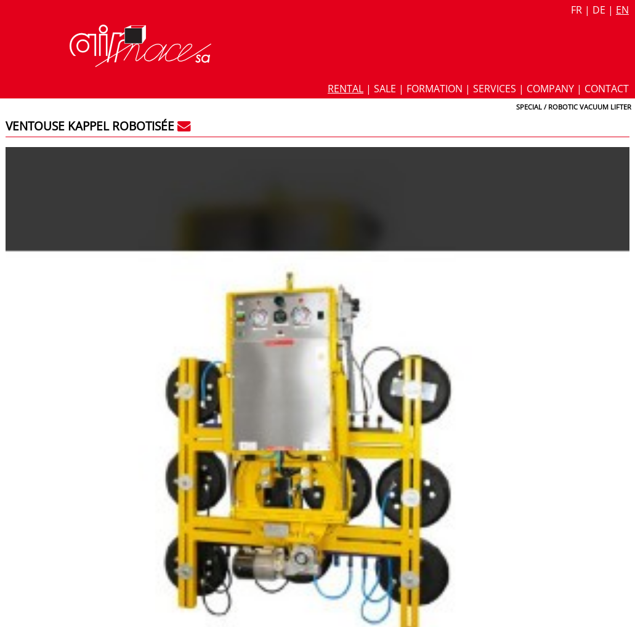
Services (494, 88)
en (622, 10)
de (599, 10)
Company (550, 88)
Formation (434, 88)
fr (576, 10)
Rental (345, 88)
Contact (606, 88)
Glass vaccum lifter (468, 259)
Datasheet (454, 190)
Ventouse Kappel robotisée (90, 126)
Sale (385, 88)
